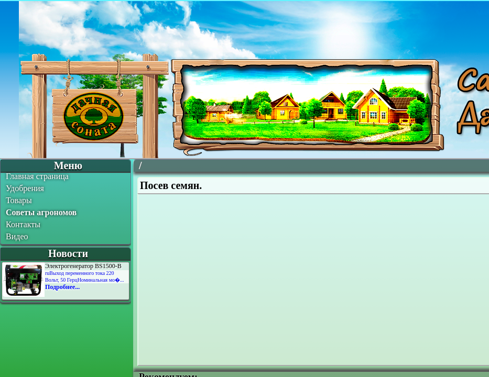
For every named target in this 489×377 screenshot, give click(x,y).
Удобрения (25, 188)
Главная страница (37, 176)
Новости (68, 253)
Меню (68, 165)
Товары (19, 200)
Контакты (23, 224)
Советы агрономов (41, 212)
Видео (17, 236)
